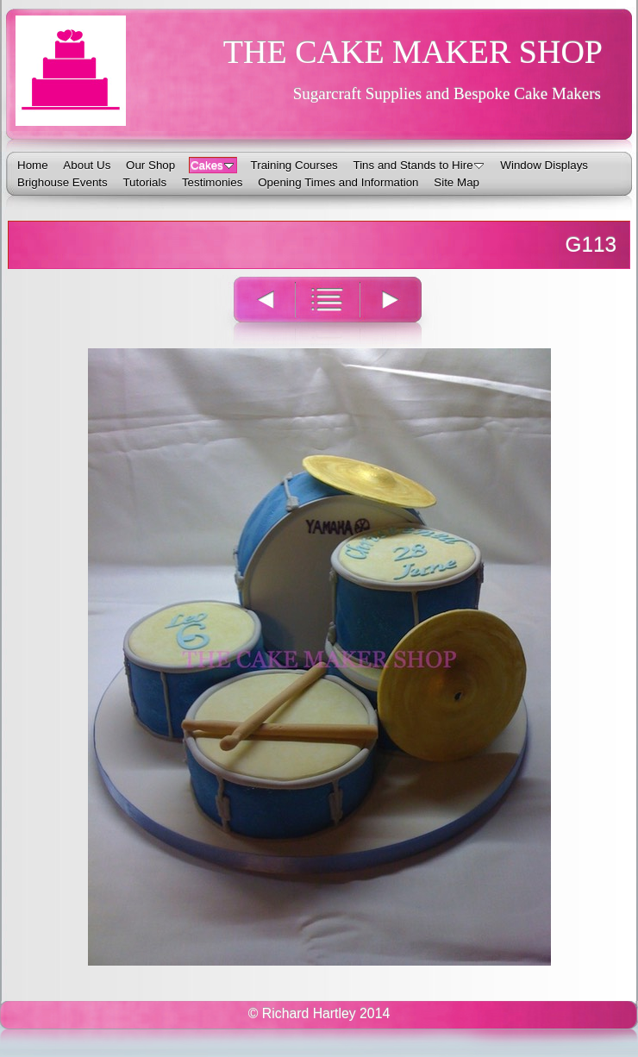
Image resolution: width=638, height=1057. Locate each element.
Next (400, 311)
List (327, 311)
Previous (254, 311)
